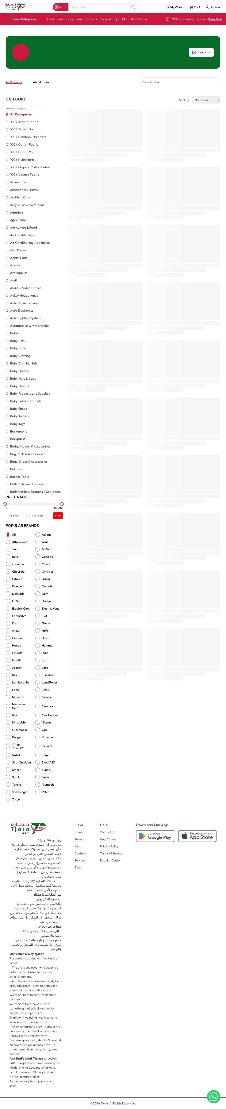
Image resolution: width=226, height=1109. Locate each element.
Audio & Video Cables (25, 288)
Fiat (44, 616)
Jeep (45, 667)
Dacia (46, 579)
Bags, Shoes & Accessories (28, 461)
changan (18, 564)
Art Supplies (18, 273)
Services (105, 19)
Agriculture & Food (23, 227)
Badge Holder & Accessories (30, 446)
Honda (16, 645)
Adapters (16, 212)
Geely (46, 623)
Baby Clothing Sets (23, 363)
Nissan (46, 722)
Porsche (47, 737)
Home (50, 19)
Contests (91, 19)
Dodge (46, 601)
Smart (16, 770)
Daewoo (18, 586)
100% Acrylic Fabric (24, 122)
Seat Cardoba (21, 762)
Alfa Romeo (18, 250)
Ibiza (45, 653)
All (14, 534)
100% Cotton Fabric (24, 144)
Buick (15, 557)
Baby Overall (19, 386)
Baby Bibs (17, 341)
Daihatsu (48, 586)
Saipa (45, 755)
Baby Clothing (20, 356)
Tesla (45, 777)
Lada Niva (48, 675)
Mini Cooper (50, 715)
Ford (15, 623)
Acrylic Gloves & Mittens (27, 205)
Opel (45, 730)
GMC (15, 630)
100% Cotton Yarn (22, 152)
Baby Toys (17, 424)
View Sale (215, 19)
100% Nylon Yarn (22, 160)
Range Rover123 (18, 746)
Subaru (46, 770)
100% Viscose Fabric (24, 174)
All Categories (21, 114)
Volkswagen (20, 792)
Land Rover (49, 682)
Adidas (46, 534)
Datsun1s (18, 594)
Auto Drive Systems (24, 303)
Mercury (47, 706)
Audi (13, 280)
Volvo (45, 792)
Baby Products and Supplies (30, 393)
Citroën (17, 579)
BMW (45, 549)
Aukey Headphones (24, 295)
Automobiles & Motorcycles (29, 326)
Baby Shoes (18, 409)
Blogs (78, 867)
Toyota (16, 784)
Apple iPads (18, 258)
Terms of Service (111, 853)
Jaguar (17, 667)
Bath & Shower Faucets (26, 484)
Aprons (15, 265)
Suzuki (16, 777)
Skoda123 (48, 762)
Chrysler (48, 571)
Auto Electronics (21, 310)
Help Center (139, 19)
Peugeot (18, 737)
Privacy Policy (109, 846)
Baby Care (17, 348)
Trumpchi (48, 784)
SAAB (16, 755)
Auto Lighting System (25, 318)
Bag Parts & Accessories (27, 454)
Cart (195, 7)
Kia (14, 675)
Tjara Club (121, 19)
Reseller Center (110, 860)
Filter (58, 515)
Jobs (79, 19)
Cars (69, 19)
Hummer (48, 645)
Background (18, 431)
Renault (47, 746)
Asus (45, 542)
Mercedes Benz (18, 706)
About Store (41, 82)
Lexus (46, 690)
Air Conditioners (22, 235)
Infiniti (16, 660)
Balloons (16, 469)
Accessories (18, 182)
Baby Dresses (19, 371)
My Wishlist (176, 7)
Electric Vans (50, 608)
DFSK (16, 601)
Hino (45, 638)
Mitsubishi (19, 722)
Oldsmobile (20, 730)
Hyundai (17, 653)
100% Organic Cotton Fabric (30, 167)
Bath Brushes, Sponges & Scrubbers (35, 492)
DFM (45, 594)
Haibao (17, 638)
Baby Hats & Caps (23, 378)
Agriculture (18, 220)
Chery (46, 564)
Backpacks (17, 439)
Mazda (46, 697)
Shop (60, 19)
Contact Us (201, 52)
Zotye (16, 799)
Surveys (80, 860)
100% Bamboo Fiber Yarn (28, 137)
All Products (14, 82)
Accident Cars (20, 197)
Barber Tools (19, 477)
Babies (15, 333)
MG (14, 715)
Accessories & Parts (24, 190)
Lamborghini (20, 682)
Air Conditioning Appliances (30, 243)
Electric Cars (21, 608)
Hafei (45, 630)
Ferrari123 (19, 616)
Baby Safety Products (25, 401)
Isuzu (45, 660)
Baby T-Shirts (20, 416)
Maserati (18, 697)
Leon (15, 690)
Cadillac (47, 557)
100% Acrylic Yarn (22, 129)
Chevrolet (19, 571)
